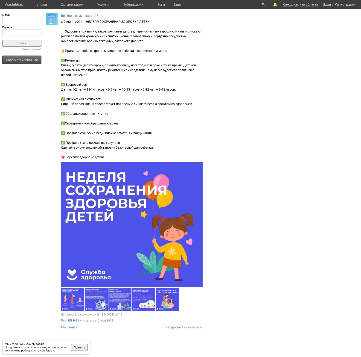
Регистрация (345, 4)
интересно (173, 327)
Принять (79, 347)
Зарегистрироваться (22, 60)
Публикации (132, 4)
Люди (42, 4)
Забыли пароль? (31, 49)
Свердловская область (300, 4)
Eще (177, 4)
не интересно (193, 327)
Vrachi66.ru (14, 4)
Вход (327, 4)
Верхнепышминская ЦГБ (80, 16)
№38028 (73, 320)
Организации (72, 4)
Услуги (103, 4)
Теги (161, 4)
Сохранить (69, 327)
